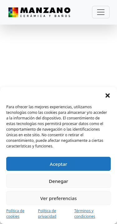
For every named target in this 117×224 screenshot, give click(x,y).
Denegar (58, 181)
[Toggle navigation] (101, 12)
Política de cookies (15, 213)
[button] (108, 95)
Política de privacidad (47, 213)
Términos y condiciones (84, 213)
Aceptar (58, 164)
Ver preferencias (58, 198)
